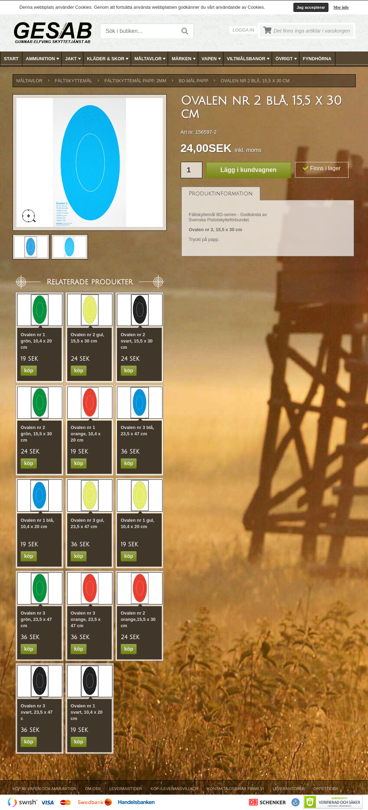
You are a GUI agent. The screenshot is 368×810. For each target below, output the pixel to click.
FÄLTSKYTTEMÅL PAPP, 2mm (135, 80)
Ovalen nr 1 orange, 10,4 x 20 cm (85, 434)
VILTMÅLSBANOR (249, 59)
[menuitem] (11, 58)
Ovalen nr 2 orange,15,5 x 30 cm (138, 619)
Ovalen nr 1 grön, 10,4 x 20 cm (36, 341)
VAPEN (212, 59)
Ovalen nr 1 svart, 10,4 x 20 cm (87, 712)
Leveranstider (125, 789)
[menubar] (184, 58)
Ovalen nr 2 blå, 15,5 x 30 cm (255, 80)
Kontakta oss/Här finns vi (235, 789)
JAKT (73, 59)
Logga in (243, 30)
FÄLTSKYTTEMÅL (73, 80)
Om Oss (93, 789)
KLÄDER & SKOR (108, 59)
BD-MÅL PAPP (193, 80)
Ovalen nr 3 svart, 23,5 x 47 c (37, 712)
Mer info (341, 7)
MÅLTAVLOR (150, 59)
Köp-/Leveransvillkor (175, 789)
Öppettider (325, 789)
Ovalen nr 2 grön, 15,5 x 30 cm (36, 434)
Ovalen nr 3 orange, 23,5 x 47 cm (85, 619)
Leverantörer (289, 789)
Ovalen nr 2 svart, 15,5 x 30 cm (137, 341)
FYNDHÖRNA (317, 58)
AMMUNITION (43, 59)
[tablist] (268, 221)
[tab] (220, 193)
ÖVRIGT (287, 59)
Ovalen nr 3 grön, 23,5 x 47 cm (36, 619)
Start (11, 58)
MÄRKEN (184, 59)
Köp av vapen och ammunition (45, 789)
